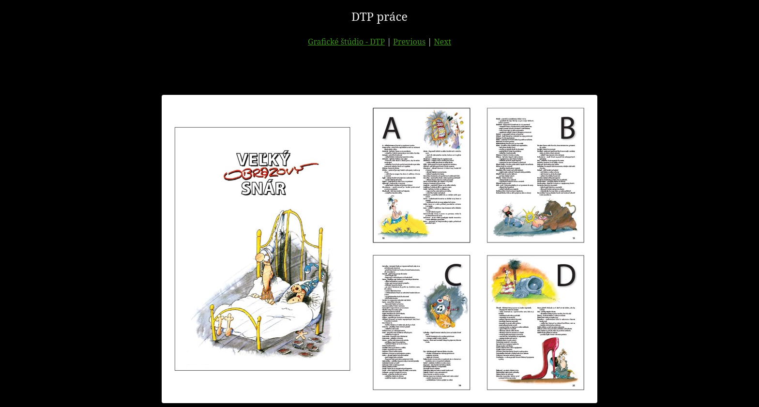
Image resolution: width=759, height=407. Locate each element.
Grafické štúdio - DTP (346, 41)
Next (442, 41)
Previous (409, 41)
